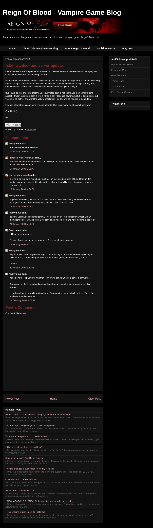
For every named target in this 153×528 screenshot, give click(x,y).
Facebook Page (119, 70)
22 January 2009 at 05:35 (22, 244)
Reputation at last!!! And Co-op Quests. (24, 458)
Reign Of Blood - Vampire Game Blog (62, 12)
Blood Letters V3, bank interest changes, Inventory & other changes (38, 414)
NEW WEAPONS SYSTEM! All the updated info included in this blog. (40, 501)
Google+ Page (118, 75)
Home (12, 48)
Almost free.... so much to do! (19, 490)
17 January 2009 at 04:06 (22, 189)
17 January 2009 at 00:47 (22, 169)
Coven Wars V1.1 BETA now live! (21, 479)
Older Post (94, 398)
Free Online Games (121, 92)
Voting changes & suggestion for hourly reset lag (30, 468)
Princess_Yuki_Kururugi (21, 158)
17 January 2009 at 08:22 (22, 206)
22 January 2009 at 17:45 (22, 267)
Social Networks (106, 48)
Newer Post (12, 398)
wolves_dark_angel (19, 175)
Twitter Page (117, 81)
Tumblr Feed (118, 86)
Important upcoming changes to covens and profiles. (30, 425)
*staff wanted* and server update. (34, 65)
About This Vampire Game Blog (40, 48)
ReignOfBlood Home (122, 64)
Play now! (127, 48)
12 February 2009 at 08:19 (22, 300)
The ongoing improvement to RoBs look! (26, 512)
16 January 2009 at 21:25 (22, 151)
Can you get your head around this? (24, 447)
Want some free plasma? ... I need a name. (26, 436)
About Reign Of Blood (77, 48)
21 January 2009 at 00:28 (22, 224)
